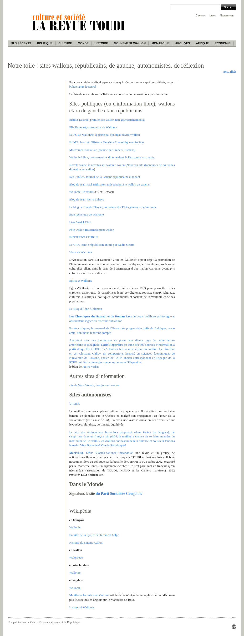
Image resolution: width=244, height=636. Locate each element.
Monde (83, 43)
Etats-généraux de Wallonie (86, 214)
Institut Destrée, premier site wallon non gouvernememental (107, 119)
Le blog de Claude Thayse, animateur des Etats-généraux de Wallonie (113, 207)
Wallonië (75, 572)
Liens (212, 15)
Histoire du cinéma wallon (86, 542)
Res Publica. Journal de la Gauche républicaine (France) (104, 177)
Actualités (229, 71)
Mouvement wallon (130, 43)
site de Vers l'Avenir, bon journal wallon (94, 385)
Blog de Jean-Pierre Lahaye (86, 199)
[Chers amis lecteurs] (82, 86)
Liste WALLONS (80, 222)
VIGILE (74, 404)
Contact (200, 15)
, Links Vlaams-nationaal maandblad (101, 453)
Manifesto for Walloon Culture (89, 595)
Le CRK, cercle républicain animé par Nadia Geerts (101, 244)
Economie (222, 43)
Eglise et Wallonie (80, 280)
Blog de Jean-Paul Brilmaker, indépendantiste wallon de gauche (109, 184)
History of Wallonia (81, 607)
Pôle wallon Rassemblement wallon (91, 229)
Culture (65, 43)
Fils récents (20, 43)
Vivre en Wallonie (80, 252)
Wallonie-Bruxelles (81, 192)
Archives (182, 43)
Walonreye (76, 557)
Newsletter (227, 15)
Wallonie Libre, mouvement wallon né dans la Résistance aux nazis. (112, 157)
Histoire (101, 43)
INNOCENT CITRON (83, 237)
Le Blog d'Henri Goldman (85, 308)
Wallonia (75, 588)
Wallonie (75, 527)
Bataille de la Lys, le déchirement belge (94, 535)
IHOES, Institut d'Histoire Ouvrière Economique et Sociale (106, 142)
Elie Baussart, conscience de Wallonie (93, 127)
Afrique (202, 43)
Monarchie (160, 43)
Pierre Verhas (90, 366)
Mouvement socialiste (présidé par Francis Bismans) (102, 150)
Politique (45, 43)
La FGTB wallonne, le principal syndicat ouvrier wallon (104, 134)
